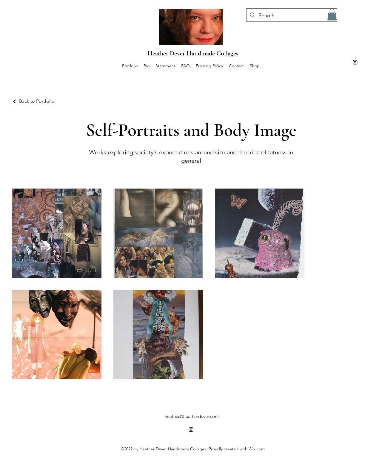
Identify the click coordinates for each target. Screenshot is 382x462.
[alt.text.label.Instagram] (355, 62)
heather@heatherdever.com (192, 416)
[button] (332, 14)
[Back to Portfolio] (33, 101)
